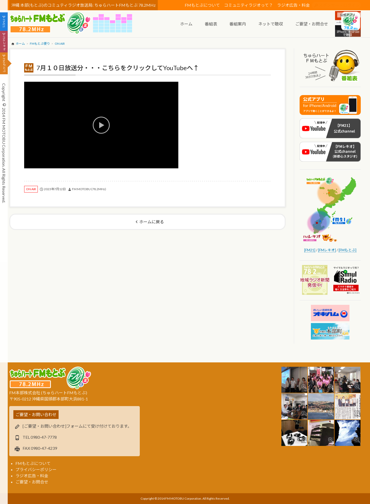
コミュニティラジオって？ (248, 5)
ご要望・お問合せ (31, 481)
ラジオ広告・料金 (293, 5)
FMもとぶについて (202, 5)
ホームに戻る (151, 221)
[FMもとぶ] (347, 250)
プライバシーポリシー (36, 469)
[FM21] (309, 250)
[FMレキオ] (327, 250)
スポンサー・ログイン (339, 5)
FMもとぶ (4, 65)
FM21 (4, 23)
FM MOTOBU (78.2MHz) (89, 189)
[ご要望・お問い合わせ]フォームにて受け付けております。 (77, 426)
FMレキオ (4, 43)
